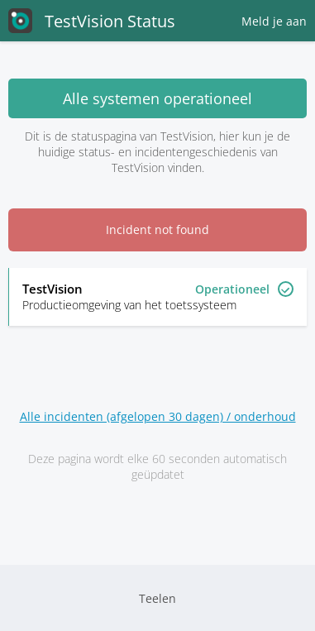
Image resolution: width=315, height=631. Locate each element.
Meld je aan (274, 21)
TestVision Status (91, 20)
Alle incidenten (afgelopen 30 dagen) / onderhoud (158, 416)
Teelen (157, 598)
